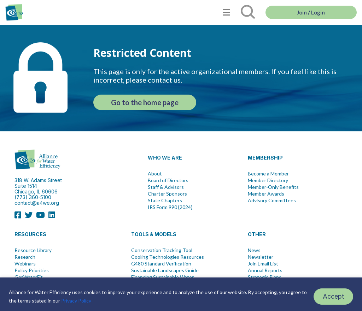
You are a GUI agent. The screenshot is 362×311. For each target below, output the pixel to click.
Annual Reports (265, 270)
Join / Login (311, 12)
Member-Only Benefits (273, 187)
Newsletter (260, 257)
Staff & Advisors (166, 187)
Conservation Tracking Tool (161, 250)
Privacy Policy (76, 301)
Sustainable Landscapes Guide (165, 270)
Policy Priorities (31, 270)
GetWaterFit (28, 277)
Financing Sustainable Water (162, 277)
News (254, 250)
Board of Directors (168, 180)
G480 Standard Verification (161, 264)
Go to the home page (145, 102)
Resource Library (33, 250)
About (155, 174)
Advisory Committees (272, 200)
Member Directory (268, 180)
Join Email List (263, 264)
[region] (181, 294)
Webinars (25, 264)
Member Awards (266, 194)
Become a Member (268, 174)
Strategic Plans (264, 277)
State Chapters (165, 200)
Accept (333, 296)
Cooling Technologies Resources (167, 257)
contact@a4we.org (36, 203)
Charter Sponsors (167, 194)
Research (24, 257)
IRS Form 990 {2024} (170, 207)
